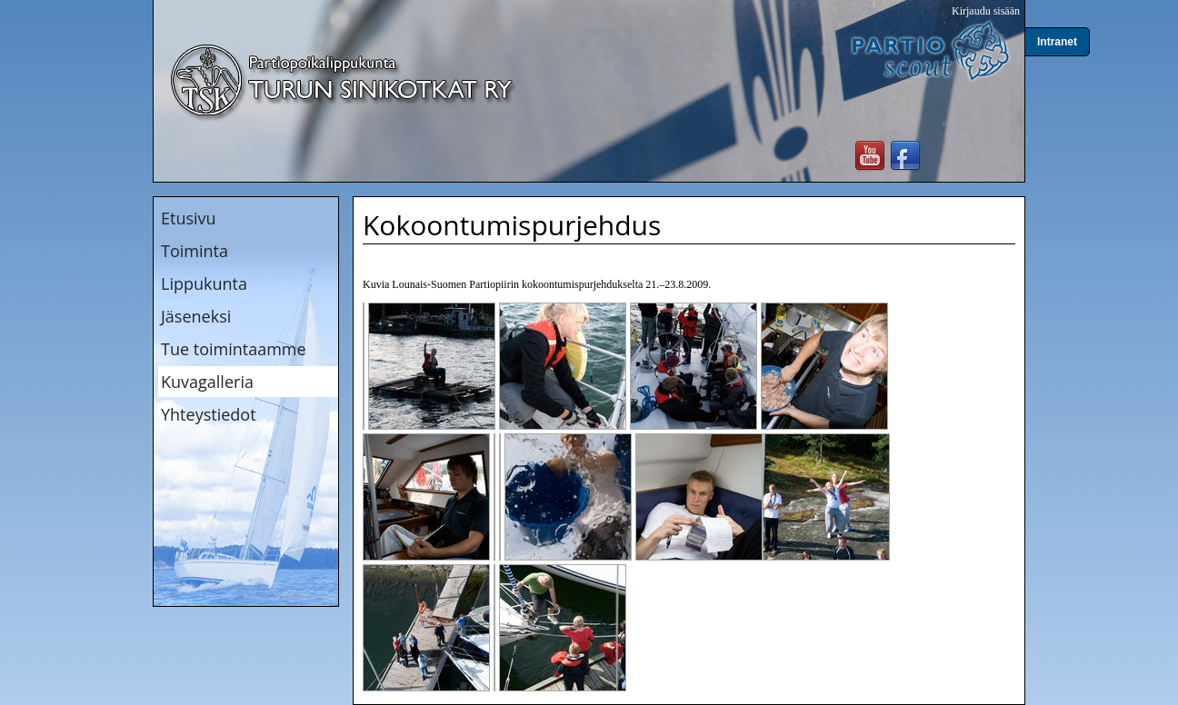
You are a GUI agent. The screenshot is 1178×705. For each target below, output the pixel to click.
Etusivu (188, 218)
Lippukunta (204, 283)
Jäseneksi (196, 316)
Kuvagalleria (207, 381)
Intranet (1057, 41)
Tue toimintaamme (233, 349)
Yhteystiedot (208, 414)
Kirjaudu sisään (986, 11)
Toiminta (194, 251)
